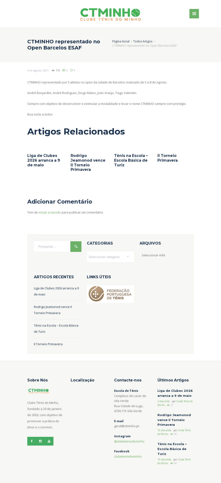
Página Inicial (120, 41)
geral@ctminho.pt (126, 426)
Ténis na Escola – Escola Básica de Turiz (131, 160)
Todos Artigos (142, 41)
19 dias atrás (164, 459)
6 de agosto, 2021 (38, 70)
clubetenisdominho (128, 456)
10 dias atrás (164, 430)
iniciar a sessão (50, 212)
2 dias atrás (163, 401)
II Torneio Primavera (167, 158)
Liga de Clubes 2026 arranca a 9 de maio (43, 160)
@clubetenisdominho (129, 441)
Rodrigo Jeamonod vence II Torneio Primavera (88, 162)
